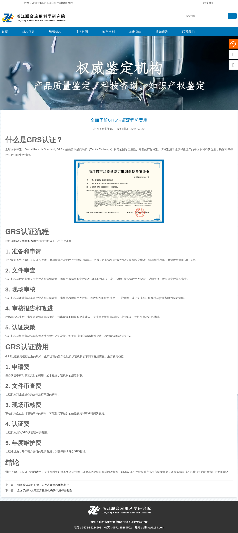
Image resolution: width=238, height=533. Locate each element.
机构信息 (28, 31)
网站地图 (150, 529)
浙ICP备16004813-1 (168, 529)
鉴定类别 (108, 31)
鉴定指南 (135, 31)
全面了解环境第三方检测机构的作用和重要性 (44, 481)
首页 (5, 31)
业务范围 (81, 31)
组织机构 (55, 31)
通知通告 (161, 31)
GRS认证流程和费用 (23, 232)
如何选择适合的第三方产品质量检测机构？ (43, 476)
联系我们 (208, 3)
